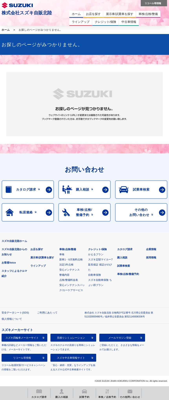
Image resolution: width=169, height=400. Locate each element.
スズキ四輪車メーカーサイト (22, 337)
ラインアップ (38, 265)
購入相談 (122, 257)
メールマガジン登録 (119, 337)
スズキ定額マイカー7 (100, 259)
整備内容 (64, 274)
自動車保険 (94, 274)
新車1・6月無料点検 (70, 259)
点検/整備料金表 (68, 279)
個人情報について (12, 318)
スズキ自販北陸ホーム (14, 241)
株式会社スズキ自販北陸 (27, 12)
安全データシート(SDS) (15, 312)
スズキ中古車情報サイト (71, 357)
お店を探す (36, 249)
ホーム (6, 29)
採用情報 (151, 257)
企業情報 (151, 249)
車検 (61, 254)
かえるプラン (95, 254)
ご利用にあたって (47, 312)
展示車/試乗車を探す (42, 257)
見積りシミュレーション (71, 337)
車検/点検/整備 (67, 249)
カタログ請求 (124, 249)
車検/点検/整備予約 (128, 274)
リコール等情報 (22, 357)
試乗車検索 (123, 265)
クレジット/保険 (97, 249)
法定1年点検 (66, 264)
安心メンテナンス (69, 269)
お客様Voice (9, 262)
